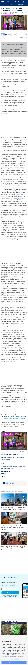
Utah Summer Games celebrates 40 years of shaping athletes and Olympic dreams (14, 548)
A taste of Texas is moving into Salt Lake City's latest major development (13, 508)
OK (26, 637)
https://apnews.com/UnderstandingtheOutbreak (13, 418)
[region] (14, 650)
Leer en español (23, 37)
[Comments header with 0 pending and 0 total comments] (14, 483)
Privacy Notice (13, 596)
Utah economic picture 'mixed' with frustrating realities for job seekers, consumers (13, 528)
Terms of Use (7, 596)
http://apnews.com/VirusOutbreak (16, 416)
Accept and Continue (14, 662)
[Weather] (14, 1)
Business (3, 473)
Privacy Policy (13, 652)
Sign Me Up (10, 592)
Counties (20, 5)
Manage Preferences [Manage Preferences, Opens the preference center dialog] (14, 659)
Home (15, 5)
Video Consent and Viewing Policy (12, 654)
